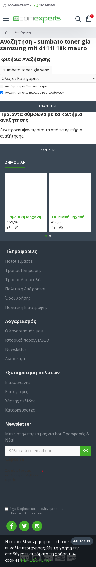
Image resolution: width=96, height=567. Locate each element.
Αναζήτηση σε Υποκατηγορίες (24, 86)
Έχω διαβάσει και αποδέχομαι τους (34, 511)
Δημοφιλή (15, 162)
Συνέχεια (48, 149)
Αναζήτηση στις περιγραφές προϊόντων (32, 92)
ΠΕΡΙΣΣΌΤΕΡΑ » (36, 560)
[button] (46, 236)
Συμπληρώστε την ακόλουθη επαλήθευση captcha (22, 475)
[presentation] (41, 492)
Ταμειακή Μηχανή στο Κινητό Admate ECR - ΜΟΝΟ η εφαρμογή (26, 217)
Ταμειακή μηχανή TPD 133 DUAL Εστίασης (70, 217)
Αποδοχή (82, 541)
